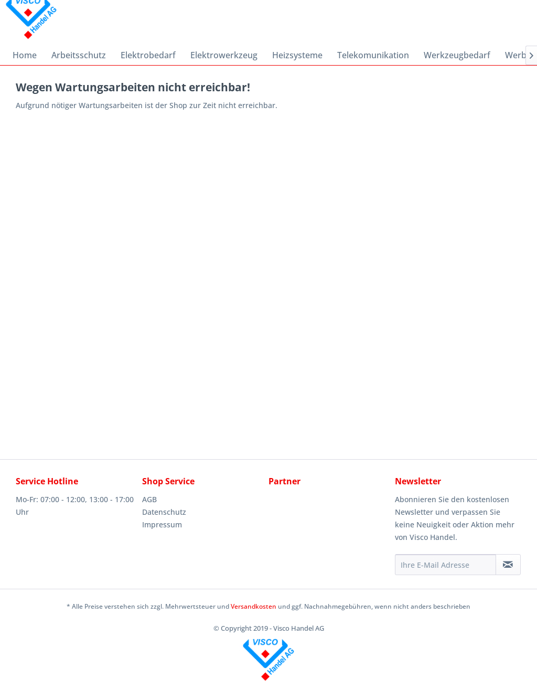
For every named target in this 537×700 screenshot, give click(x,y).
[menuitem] (24, 55)
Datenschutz (164, 512)
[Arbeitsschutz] (78, 55)
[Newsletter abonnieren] (508, 564)
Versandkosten (253, 606)
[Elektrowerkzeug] (224, 55)
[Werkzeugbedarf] (457, 55)
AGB (149, 499)
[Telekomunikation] (373, 55)
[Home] (24, 55)
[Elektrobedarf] (148, 55)
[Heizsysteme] (297, 55)
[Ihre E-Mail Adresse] (445, 564)
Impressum (162, 524)
